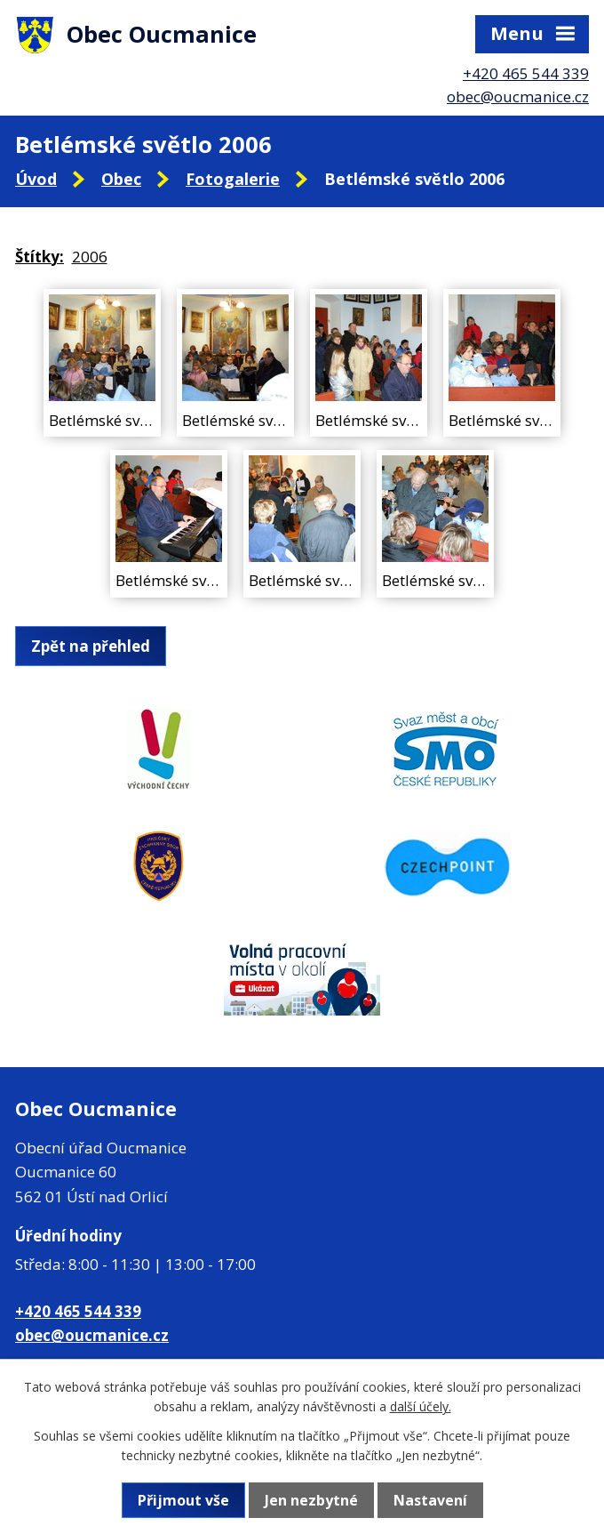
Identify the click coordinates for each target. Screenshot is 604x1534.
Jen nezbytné (311, 1500)
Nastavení (430, 1500)
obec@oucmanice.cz (518, 96)
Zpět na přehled (90, 646)
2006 (89, 256)
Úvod (36, 178)
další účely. (420, 1406)
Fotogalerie (233, 178)
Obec (121, 178)
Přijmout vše (183, 1500)
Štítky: (39, 256)
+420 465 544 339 (526, 73)
